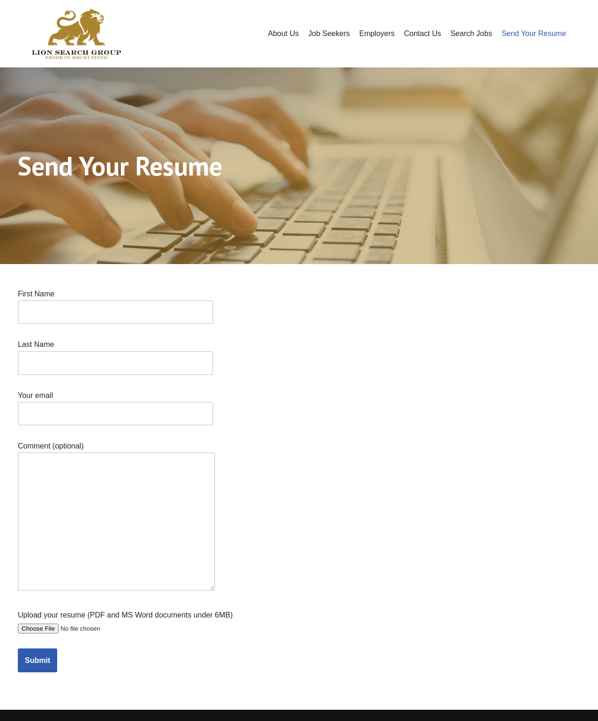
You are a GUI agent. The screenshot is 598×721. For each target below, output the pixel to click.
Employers (377, 33)
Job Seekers (329, 33)
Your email (115, 404)
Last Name (115, 353)
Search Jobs (471, 33)
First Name (115, 303)
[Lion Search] (76, 33)
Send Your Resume (533, 33)
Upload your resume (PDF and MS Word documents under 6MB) (125, 621)
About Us (283, 33)
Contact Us (422, 33)
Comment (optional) (116, 517)
